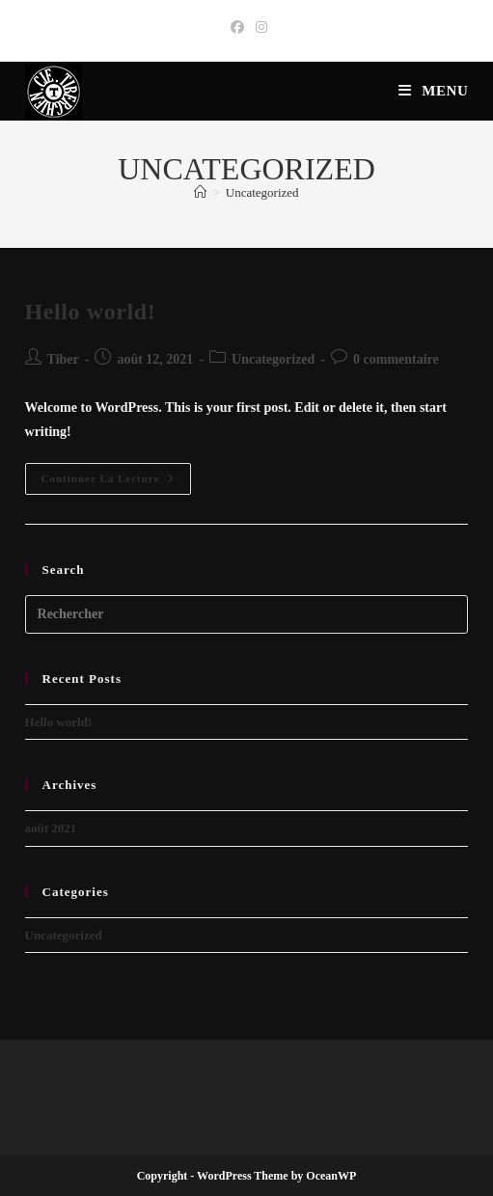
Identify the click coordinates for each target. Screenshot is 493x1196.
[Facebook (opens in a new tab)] (237, 28)
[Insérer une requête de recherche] (247, 614)
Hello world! (90, 311)
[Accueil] (200, 192)
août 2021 (51, 828)
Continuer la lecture (116, 483)
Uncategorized (262, 192)
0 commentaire (396, 359)
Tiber (63, 359)
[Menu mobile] (433, 90)
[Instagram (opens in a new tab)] (258, 28)
